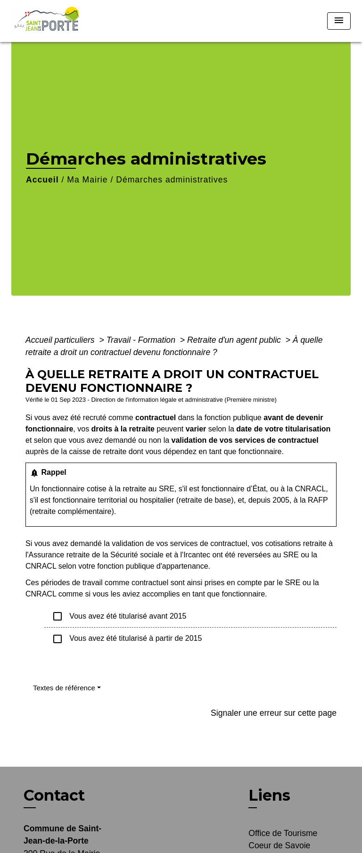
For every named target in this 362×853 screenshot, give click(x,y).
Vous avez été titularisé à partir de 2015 (127, 639)
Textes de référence (64, 688)
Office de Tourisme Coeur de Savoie (282, 839)
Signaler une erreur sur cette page (274, 713)
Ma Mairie (87, 179)
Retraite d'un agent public (235, 340)
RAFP (318, 500)
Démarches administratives (172, 179)
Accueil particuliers (61, 340)
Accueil (42, 179)
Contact (54, 795)
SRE (166, 489)
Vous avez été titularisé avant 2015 (119, 616)
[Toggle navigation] (339, 21)
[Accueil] (49, 21)
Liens (269, 795)
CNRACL (310, 489)
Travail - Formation (142, 340)
